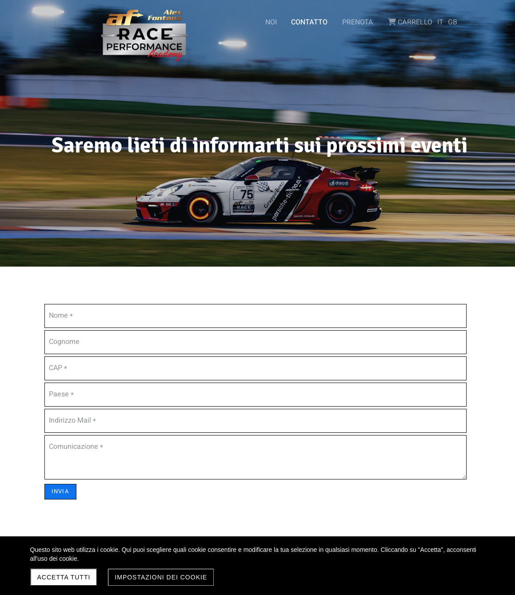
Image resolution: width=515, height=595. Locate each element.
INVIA (61, 491)
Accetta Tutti (64, 577)
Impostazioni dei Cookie (161, 577)
